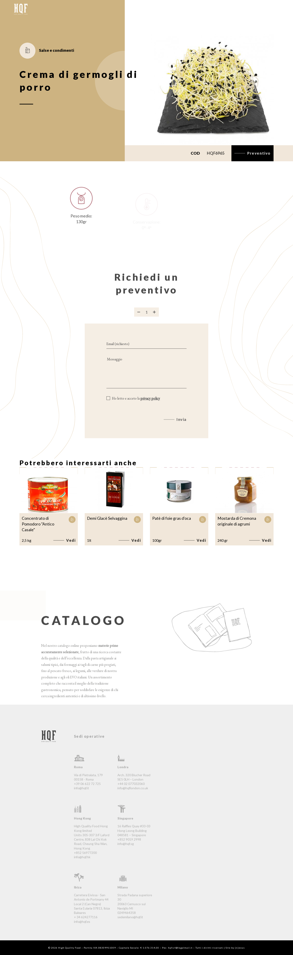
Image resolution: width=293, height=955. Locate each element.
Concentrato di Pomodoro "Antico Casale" (38, 524)
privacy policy (150, 403)
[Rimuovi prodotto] (138, 317)
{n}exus (240, 947)
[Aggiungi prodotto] (154, 317)
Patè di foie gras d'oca (171, 518)
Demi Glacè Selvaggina (107, 518)
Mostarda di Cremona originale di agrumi (236, 521)
